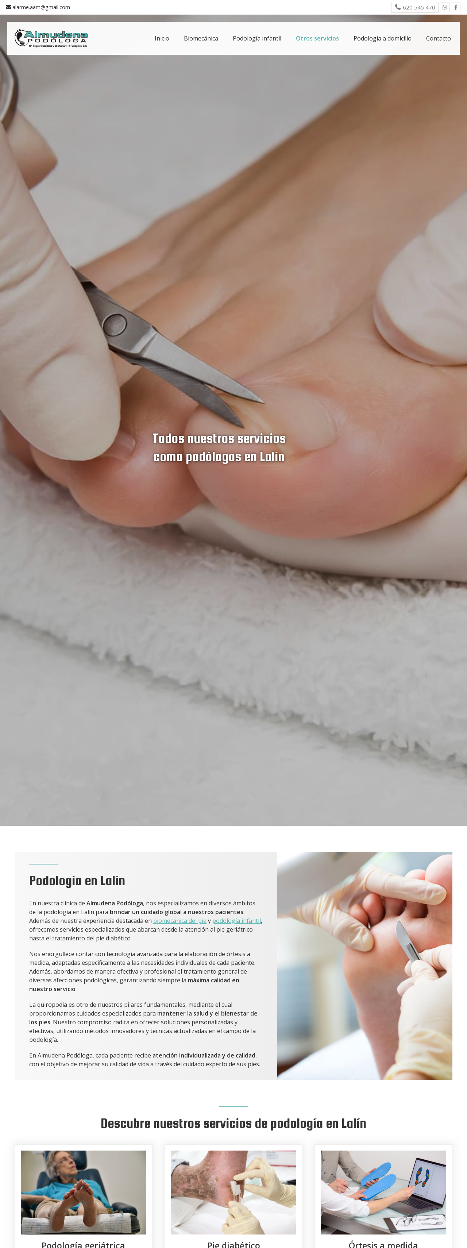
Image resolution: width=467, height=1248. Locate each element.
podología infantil (236, 921)
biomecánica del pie (180, 921)
